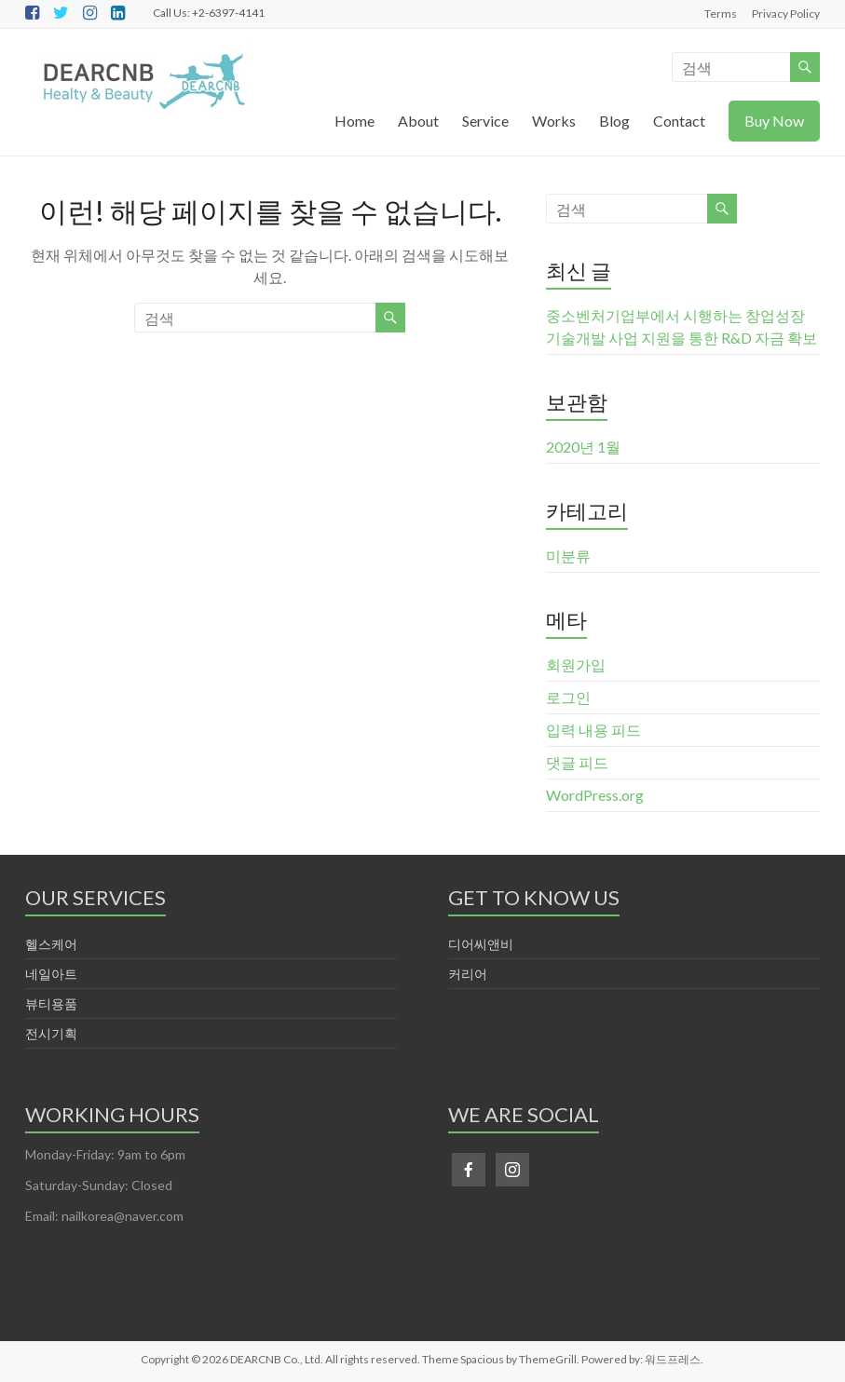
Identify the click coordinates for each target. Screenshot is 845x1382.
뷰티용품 (51, 1003)
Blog (614, 120)
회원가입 (576, 664)
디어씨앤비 (480, 944)
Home (354, 120)
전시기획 (51, 1033)
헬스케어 (51, 944)
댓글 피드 (577, 762)
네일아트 (51, 974)
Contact (679, 120)
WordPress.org (595, 795)
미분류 (568, 555)
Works (554, 120)
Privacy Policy (786, 13)
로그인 (568, 697)
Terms (720, 13)
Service (485, 120)
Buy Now (774, 120)
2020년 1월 (583, 446)
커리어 (467, 974)
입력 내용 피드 (593, 729)
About (418, 120)
